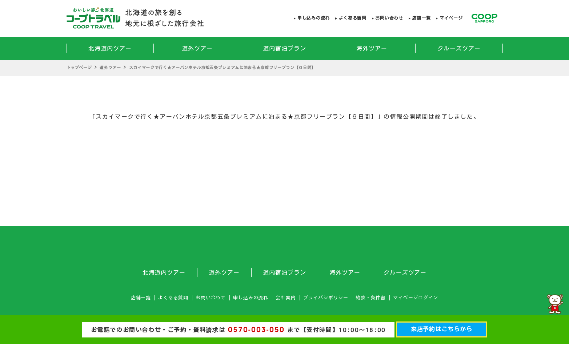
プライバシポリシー (325, 297)
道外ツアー (197, 48)
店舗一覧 (421, 18)
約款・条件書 (371, 297)
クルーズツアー (459, 48)
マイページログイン (415, 297)
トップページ (79, 67)
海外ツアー (371, 48)
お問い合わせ (389, 18)
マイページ (451, 18)
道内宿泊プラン (284, 48)
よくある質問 (352, 18)
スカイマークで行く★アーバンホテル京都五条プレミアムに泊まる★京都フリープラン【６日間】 (222, 67)
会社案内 (286, 297)
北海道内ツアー (110, 48)
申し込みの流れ (313, 18)
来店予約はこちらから (442, 329)
